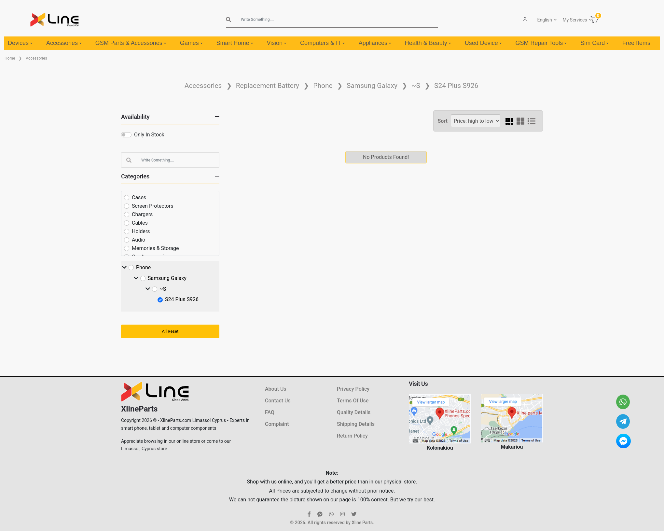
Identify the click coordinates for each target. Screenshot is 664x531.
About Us (275, 389)
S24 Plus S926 (456, 86)
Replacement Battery (267, 86)
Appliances (375, 43)
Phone (323, 86)
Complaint (277, 424)
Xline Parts (362, 522)
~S (415, 86)
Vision (276, 43)
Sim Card (594, 43)
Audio (138, 240)
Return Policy (352, 436)
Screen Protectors (152, 206)
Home (10, 58)
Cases (139, 197)
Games (191, 43)
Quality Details (353, 412)
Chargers (142, 214)
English (544, 19)
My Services (574, 19)
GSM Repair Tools (541, 43)
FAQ (269, 412)
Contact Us (278, 401)
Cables (140, 223)
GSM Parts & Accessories (130, 43)
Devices (20, 43)
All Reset (170, 331)
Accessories (64, 43)
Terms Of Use (352, 401)
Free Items (636, 43)
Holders (141, 231)
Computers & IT (322, 43)
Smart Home (234, 43)
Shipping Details (356, 424)
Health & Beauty (428, 43)
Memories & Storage (155, 248)
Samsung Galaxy (372, 86)
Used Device (483, 43)
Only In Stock (149, 135)
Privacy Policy (353, 389)
